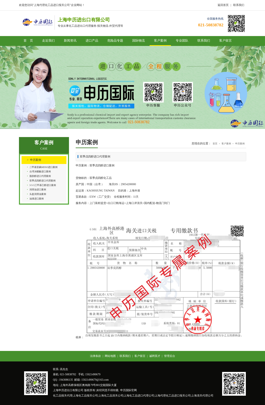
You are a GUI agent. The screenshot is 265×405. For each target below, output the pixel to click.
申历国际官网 (128, 390)
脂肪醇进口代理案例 (40, 176)
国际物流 (138, 40)
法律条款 (95, 355)
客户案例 (160, 40)
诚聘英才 (154, 355)
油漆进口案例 (36, 198)
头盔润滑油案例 (37, 194)
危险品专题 (115, 40)
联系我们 (238, 5)
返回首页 (223, 5)
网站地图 (110, 355)
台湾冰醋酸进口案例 (40, 171)
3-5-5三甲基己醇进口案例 (42, 185)
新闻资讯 (70, 40)
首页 (215, 143)
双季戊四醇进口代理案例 (42, 180)
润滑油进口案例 (37, 189)
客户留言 (225, 40)
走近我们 (48, 40)
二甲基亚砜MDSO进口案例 (43, 167)
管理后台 (169, 355)
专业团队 (182, 40)
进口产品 (92, 40)
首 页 (28, 40)
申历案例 (35, 159)
